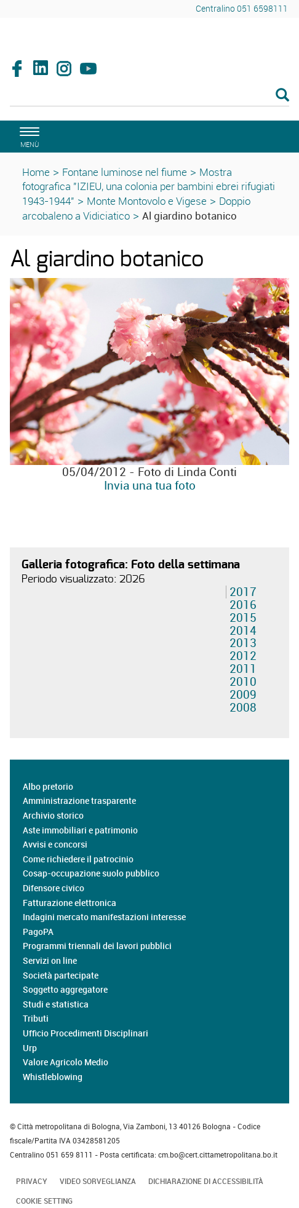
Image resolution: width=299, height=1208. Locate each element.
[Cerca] (149, 95)
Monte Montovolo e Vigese (147, 201)
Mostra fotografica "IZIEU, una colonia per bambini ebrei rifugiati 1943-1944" (148, 187)
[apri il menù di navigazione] (28, 135)
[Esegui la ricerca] (282, 95)
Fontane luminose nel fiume (124, 172)
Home (36, 172)
